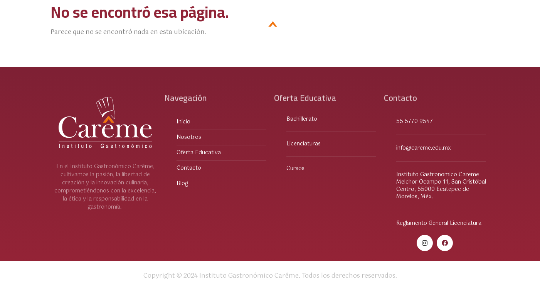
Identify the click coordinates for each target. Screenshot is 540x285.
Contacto (434, 26)
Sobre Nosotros (160, 26)
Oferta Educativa (89, 27)
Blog (474, 26)
